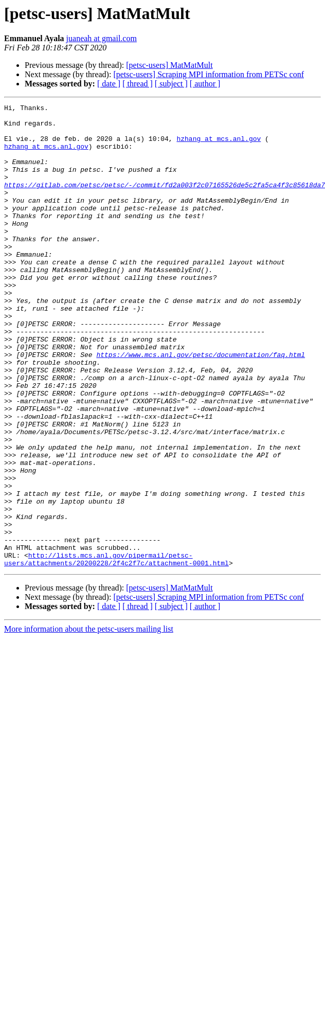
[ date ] (108, 83)
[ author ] (205, 83)
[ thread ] (137, 83)
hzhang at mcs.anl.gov (218, 146)
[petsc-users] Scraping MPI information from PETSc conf (208, 74)
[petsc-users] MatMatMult (169, 65)
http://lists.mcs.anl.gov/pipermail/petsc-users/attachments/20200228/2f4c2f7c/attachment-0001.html (116, 650)
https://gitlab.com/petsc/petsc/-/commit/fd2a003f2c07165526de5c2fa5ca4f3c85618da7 (164, 201)
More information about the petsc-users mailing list (88, 721)
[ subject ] (171, 83)
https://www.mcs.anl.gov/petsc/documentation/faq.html (200, 405)
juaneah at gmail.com (101, 38)
